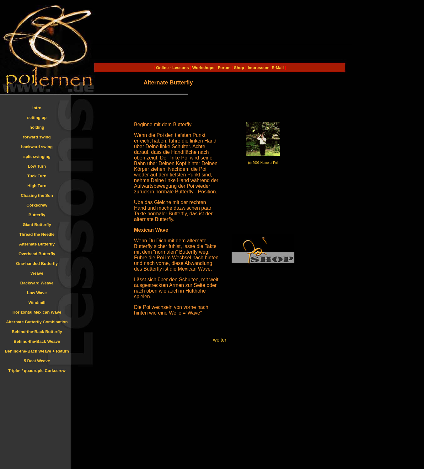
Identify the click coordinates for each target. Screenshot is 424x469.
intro (36, 107)
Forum (224, 67)
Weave (36, 273)
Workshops (203, 67)
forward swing (37, 137)
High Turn (36, 185)
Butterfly (37, 215)
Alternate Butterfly (37, 244)
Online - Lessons (173, 67)
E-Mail (278, 67)
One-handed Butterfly (37, 263)
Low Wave (37, 292)
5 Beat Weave (37, 360)
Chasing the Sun (37, 195)
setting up (36, 117)
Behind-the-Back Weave (37, 341)
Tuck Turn (36, 176)
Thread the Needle (37, 234)
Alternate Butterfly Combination (36, 322)
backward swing (36, 146)
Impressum (258, 67)
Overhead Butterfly (37, 253)
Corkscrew (36, 205)
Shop (239, 67)
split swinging (37, 156)
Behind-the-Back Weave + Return (37, 351)
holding (37, 127)
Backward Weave (37, 283)
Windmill (36, 302)
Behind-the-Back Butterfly (37, 331)
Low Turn (37, 166)
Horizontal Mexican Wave (37, 312)
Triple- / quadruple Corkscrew (37, 370)
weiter (220, 339)
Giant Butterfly (37, 224)
